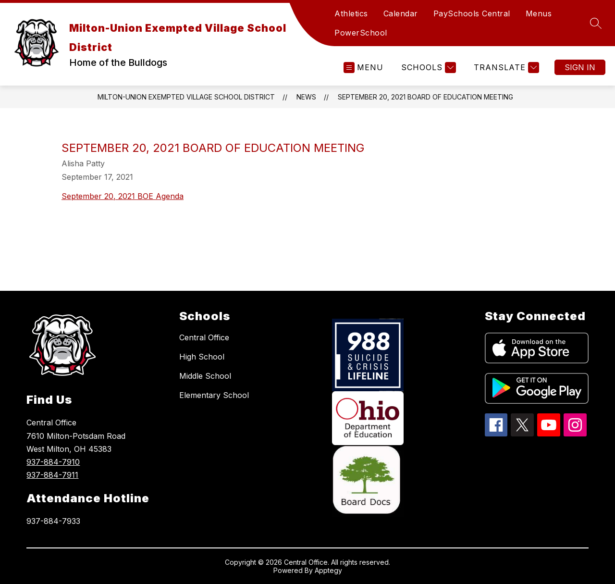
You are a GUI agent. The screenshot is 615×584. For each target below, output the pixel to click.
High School (201, 356)
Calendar (400, 13)
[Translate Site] (505, 68)
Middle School (205, 376)
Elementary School (214, 395)
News (306, 97)
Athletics (351, 13)
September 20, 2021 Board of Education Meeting (425, 97)
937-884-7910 (53, 462)
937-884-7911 (52, 475)
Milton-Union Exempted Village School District (186, 97)
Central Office (204, 337)
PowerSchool (360, 32)
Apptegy (328, 570)
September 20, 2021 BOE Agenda (123, 196)
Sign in (580, 67)
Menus (539, 13)
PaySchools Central (471, 13)
